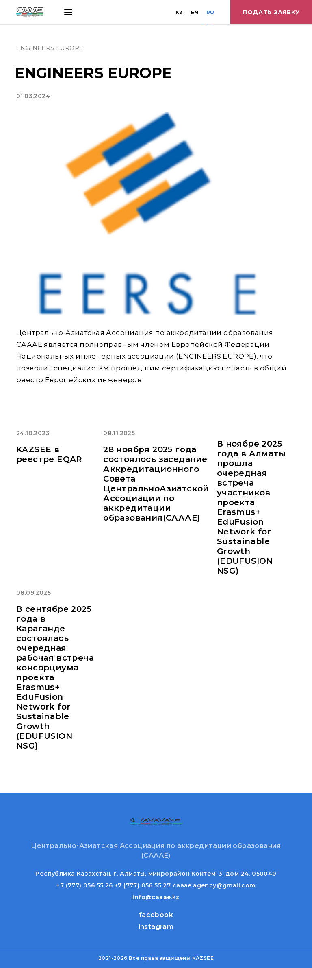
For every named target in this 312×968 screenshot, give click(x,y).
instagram (156, 927)
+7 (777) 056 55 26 (84, 885)
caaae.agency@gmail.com (214, 885)
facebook (156, 915)
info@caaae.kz (155, 897)
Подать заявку (271, 12)
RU (210, 12)
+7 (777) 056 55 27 (143, 885)
